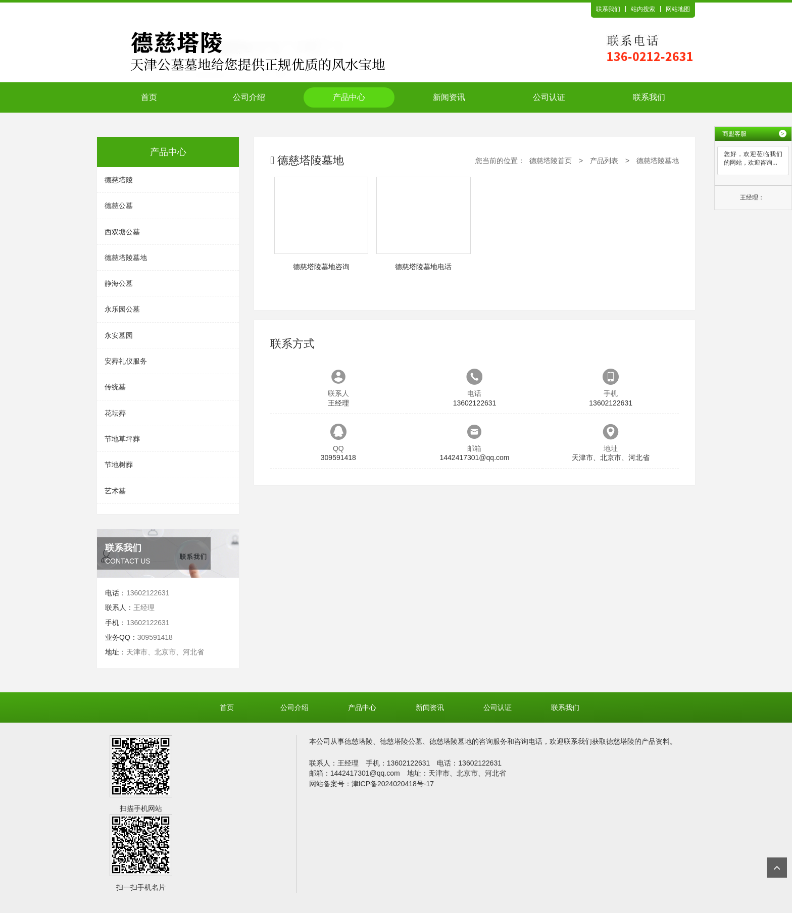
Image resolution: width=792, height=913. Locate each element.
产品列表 (604, 161)
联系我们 (608, 9)
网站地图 (678, 9)
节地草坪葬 (122, 439)
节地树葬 (119, 465)
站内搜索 (643, 9)
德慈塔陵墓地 (126, 257)
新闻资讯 (449, 97)
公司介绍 (249, 97)
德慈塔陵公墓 (401, 741)
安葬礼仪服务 (126, 361)
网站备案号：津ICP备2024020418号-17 (371, 784)
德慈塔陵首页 (550, 161)
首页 (149, 97)
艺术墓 (115, 491)
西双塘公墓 (122, 232)
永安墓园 (119, 335)
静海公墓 (119, 283)
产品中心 (349, 97)
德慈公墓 (119, 205)
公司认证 (549, 97)
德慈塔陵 (119, 180)
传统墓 (115, 387)
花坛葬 (115, 413)
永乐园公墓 (122, 309)
